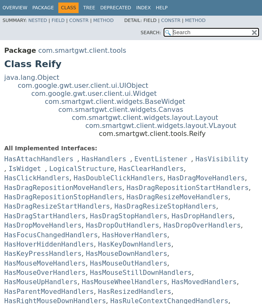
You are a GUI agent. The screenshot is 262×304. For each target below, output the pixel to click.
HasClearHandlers (151, 169)
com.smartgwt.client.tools (82, 50)
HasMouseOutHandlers (128, 263)
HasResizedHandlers (134, 292)
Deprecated (115, 8)
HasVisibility (221, 159)
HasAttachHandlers (39, 159)
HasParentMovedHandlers (49, 292)
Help (162, 8)
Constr (79, 20)
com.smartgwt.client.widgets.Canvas (120, 110)
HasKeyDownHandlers (134, 244)
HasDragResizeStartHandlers (57, 206)
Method (103, 20)
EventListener (160, 159)
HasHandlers (104, 159)
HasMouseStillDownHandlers (141, 273)
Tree (89, 8)
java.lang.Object (31, 77)
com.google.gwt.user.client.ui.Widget (94, 94)
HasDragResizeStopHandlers (165, 206)
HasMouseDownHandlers (126, 254)
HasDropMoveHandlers (43, 225)
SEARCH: (151, 32)
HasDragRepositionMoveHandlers (63, 188)
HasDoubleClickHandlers (118, 178)
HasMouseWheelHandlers (124, 282)
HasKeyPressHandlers (43, 254)
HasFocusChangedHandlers (51, 235)
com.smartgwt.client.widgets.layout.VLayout (160, 126)
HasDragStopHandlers (128, 216)
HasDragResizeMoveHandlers (178, 197)
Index (143, 8)
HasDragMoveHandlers (206, 178)
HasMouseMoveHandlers (45, 263)
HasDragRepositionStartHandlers (188, 188)
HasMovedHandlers (204, 282)
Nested (37, 20)
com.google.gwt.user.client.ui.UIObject (83, 85)
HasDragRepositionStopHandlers (63, 197)
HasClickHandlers (36, 178)
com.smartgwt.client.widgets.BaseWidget (115, 102)
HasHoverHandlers (134, 235)
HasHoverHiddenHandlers (49, 244)
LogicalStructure (81, 169)
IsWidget (24, 169)
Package (43, 8)
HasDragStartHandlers (45, 216)
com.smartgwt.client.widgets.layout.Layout (145, 118)
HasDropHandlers (202, 216)
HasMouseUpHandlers (40, 282)
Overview (15, 8)
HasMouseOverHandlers (45, 273)
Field (58, 20)
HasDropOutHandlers (122, 225)
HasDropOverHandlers (202, 225)
